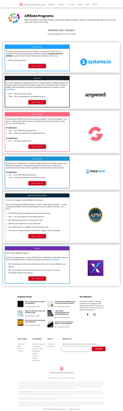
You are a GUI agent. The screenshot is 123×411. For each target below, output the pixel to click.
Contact (95, 4)
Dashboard (51, 4)
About (87, 4)
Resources (61, 4)
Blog (80, 4)
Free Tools (71, 4)
